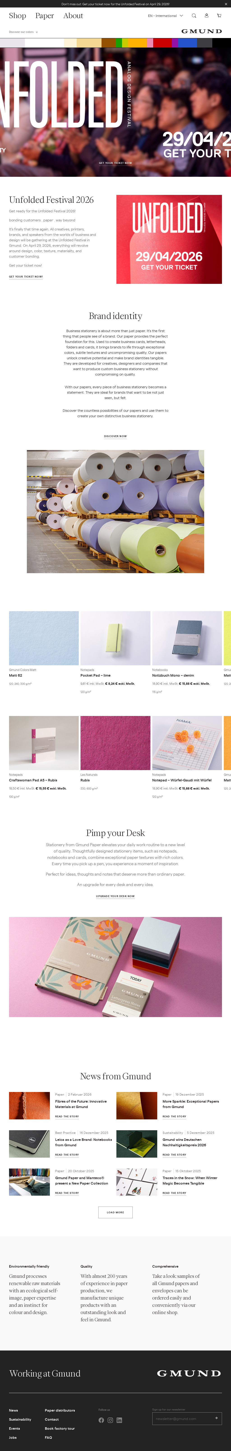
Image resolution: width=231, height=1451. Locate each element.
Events (14, 1432)
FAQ (48, 1441)
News (13, 1414)
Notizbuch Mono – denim (173, 676)
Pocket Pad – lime (96, 676)
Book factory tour (60, 1432)
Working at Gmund (49, 1377)
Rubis (85, 781)
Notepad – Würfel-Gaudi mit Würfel (182, 781)
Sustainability (20, 1423)
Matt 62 (15, 677)
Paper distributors (60, 1414)
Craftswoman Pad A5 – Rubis (33, 781)
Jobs (12, 1441)
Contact (52, 1423)
